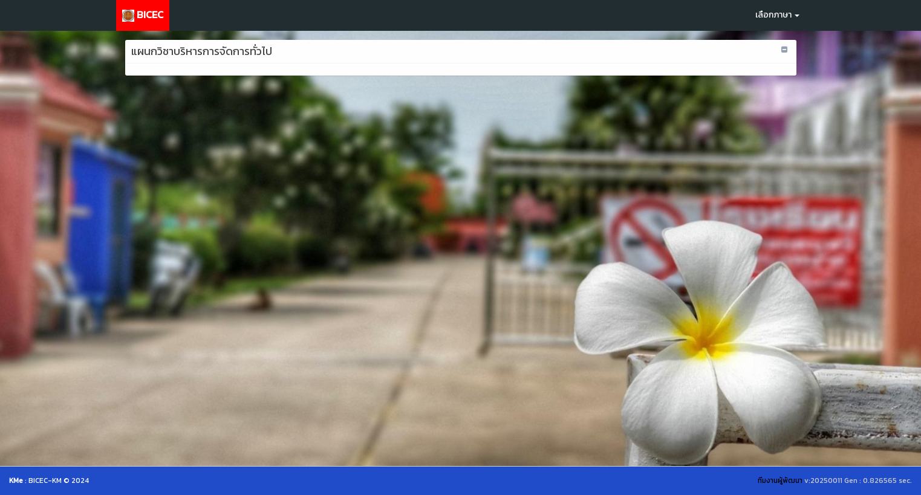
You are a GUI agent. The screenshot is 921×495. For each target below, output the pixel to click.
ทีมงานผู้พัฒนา (780, 480)
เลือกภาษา (777, 14)
